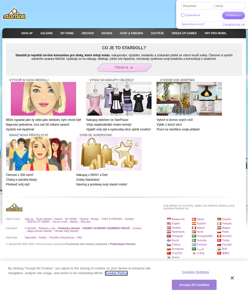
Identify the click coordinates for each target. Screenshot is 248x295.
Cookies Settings (195, 274)
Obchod (84, 219)
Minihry (74, 221)
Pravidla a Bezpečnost (61, 237)
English (176, 223)
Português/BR (205, 236)
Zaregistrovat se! (234, 24)
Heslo (219, 6)
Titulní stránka (44, 219)
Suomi (175, 240)
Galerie (58, 219)
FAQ (79, 237)
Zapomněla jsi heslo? (193, 24)
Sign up (29, 219)
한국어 (175, 257)
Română (227, 236)
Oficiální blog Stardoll (66, 231)
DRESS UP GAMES (38, 221)
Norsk (200, 231)
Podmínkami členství (122, 244)
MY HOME (71, 219)
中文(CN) (177, 253)
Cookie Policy (116, 275)
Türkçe (226, 240)
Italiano (201, 227)
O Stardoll (30, 228)
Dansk (200, 219)
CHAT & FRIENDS (112, 219)
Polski (225, 231)
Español (201, 223)
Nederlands (178, 231)
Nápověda (30, 237)
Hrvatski (176, 227)
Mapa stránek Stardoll (39, 231)
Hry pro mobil (60, 221)
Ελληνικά (202, 244)
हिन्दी (224, 249)
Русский (226, 244)
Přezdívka (189, 6)
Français (227, 223)
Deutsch (226, 219)
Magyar (226, 227)
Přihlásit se (233, 15)
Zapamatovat (193, 15)
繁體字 (226, 253)
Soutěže (129, 219)
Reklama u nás (46, 228)
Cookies (136, 228)
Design (95, 219)
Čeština (176, 244)
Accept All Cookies (194, 287)
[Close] (232, 280)
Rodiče (43, 237)
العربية (200, 249)
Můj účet (85, 221)
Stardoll (14, 14)
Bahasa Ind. (178, 219)
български (178, 249)
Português (177, 236)
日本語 (201, 253)
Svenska (202, 240)
